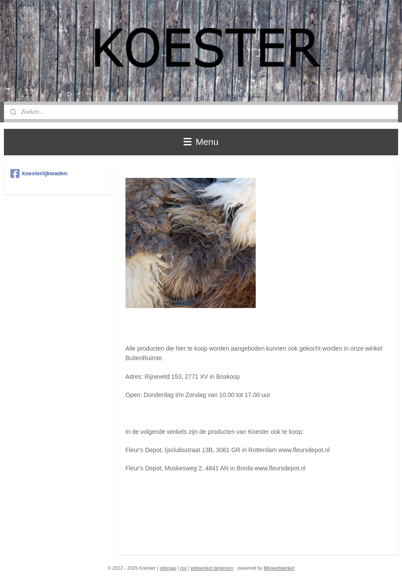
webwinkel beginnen (212, 568)
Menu (201, 142)
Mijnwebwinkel (279, 568)
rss (183, 568)
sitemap (167, 568)
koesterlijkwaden (39, 173)
